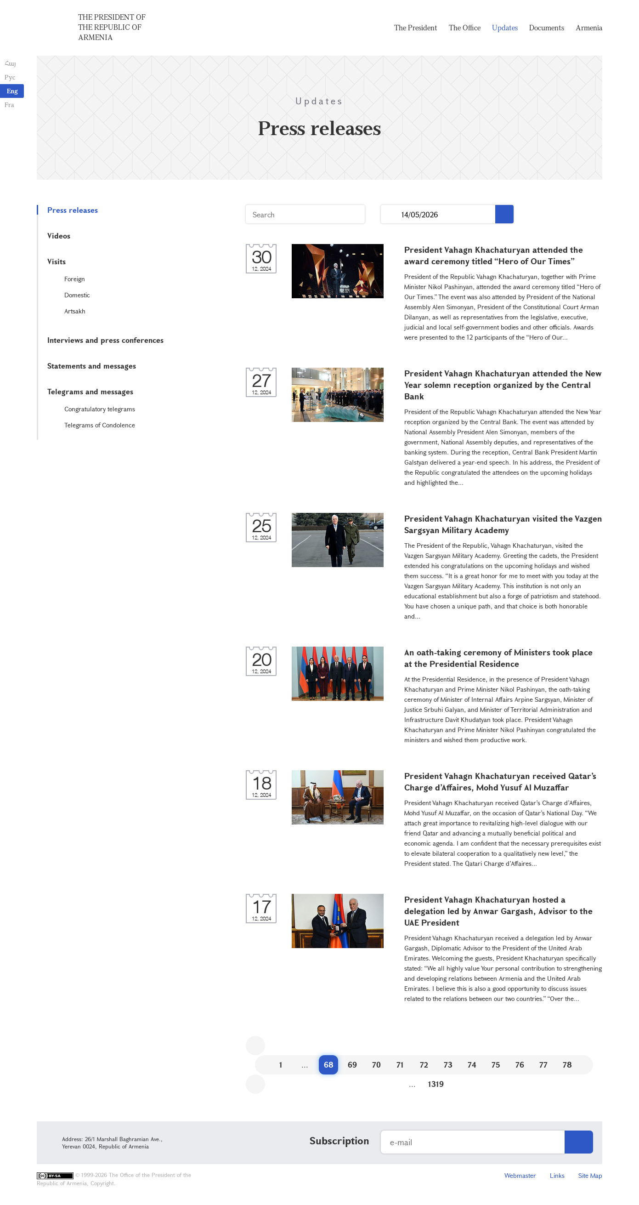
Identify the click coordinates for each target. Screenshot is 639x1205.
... (391, 214)
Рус (10, 77)
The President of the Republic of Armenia (112, 27)
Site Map (590, 1175)
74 (472, 1064)
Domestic (77, 294)
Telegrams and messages (90, 391)
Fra (9, 104)
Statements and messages (91, 365)
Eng (12, 90)
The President (415, 28)
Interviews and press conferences (105, 340)
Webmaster (520, 1175)
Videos (58, 235)
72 (424, 1064)
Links (557, 1175)
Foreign (74, 278)
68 (329, 1064)
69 (352, 1064)
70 (376, 1064)
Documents (546, 28)
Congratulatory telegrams (99, 408)
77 (543, 1064)
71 (400, 1064)
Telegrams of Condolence (99, 425)
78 (567, 1064)
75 (496, 1064)
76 (519, 1064)
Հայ (10, 63)
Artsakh (74, 311)
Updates (505, 28)
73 (448, 1064)
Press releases (72, 210)
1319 (436, 1084)
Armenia (589, 28)
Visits (56, 261)
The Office (465, 28)
